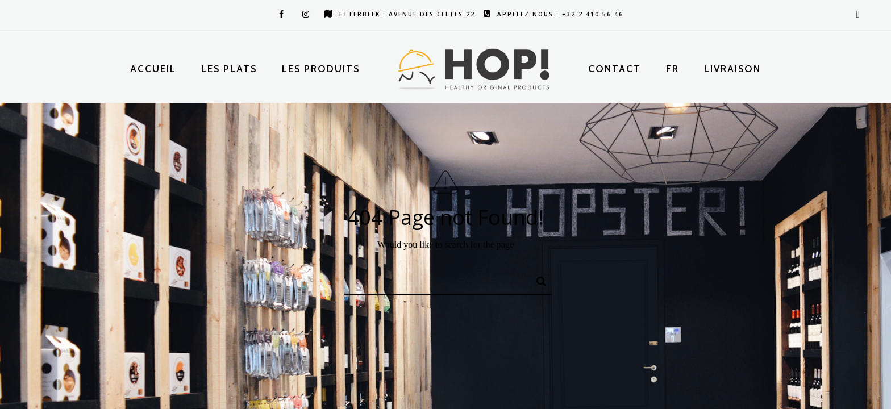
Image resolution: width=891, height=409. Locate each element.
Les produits (321, 68)
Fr (672, 68)
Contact (614, 68)
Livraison (732, 68)
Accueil (153, 68)
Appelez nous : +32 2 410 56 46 (553, 14)
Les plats (229, 68)
